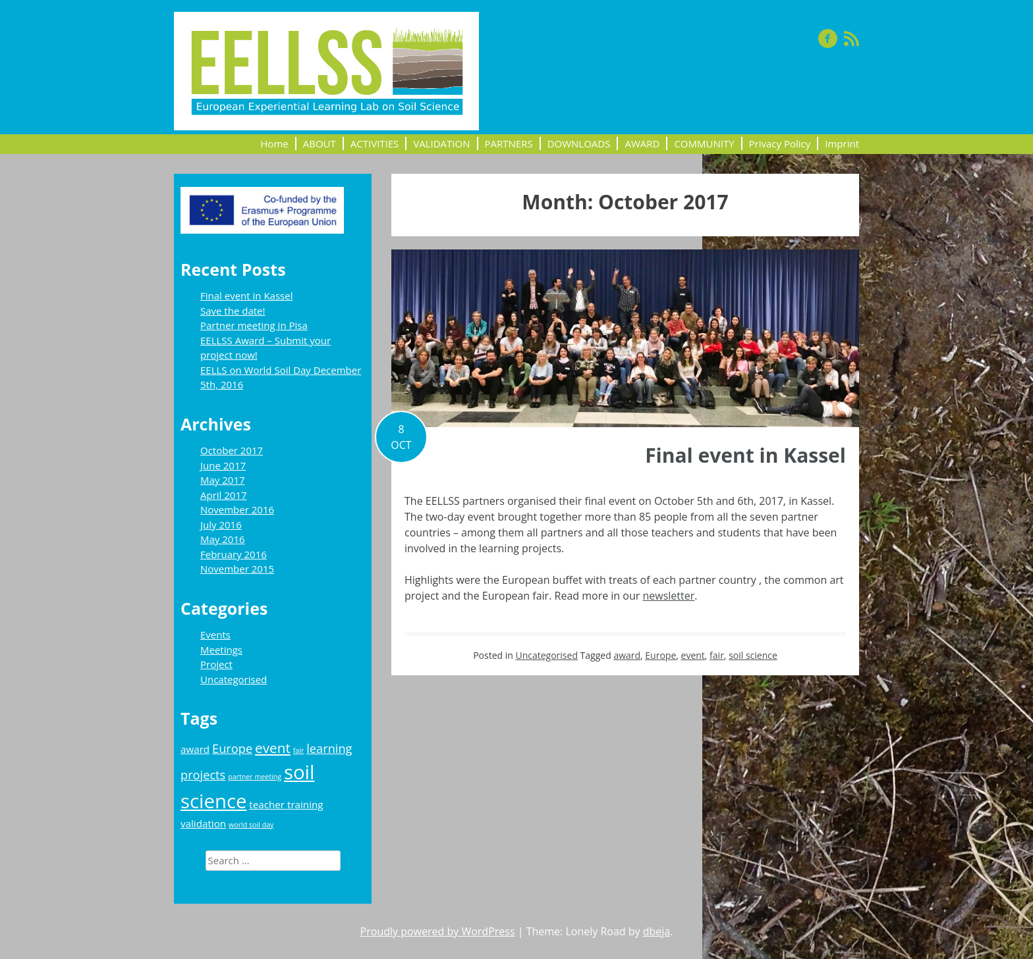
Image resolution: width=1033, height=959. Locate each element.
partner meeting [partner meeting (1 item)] (254, 776)
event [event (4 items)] (273, 748)
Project (216, 664)
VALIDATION (441, 143)
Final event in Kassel (745, 455)
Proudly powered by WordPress (437, 931)
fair (717, 655)
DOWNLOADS (579, 143)
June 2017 (223, 465)
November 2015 (237, 568)
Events (215, 634)
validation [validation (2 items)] (203, 823)
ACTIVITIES (374, 143)
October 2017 (231, 450)
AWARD (642, 143)
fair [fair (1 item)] (298, 750)
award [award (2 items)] (195, 749)
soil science (753, 655)
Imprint (842, 143)
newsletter (668, 595)
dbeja (657, 931)
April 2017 (223, 495)
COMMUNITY (704, 143)
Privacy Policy (780, 143)
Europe (660, 655)
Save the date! (232, 310)
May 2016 (222, 539)
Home (274, 143)
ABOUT (319, 143)
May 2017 (222, 479)
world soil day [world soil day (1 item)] (251, 824)
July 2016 (221, 524)
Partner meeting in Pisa (254, 325)
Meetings (221, 649)
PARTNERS (509, 143)
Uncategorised (546, 655)
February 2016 (233, 554)
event (693, 655)
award (626, 655)
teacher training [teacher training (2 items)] (286, 804)
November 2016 (237, 509)
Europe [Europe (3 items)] (232, 748)
